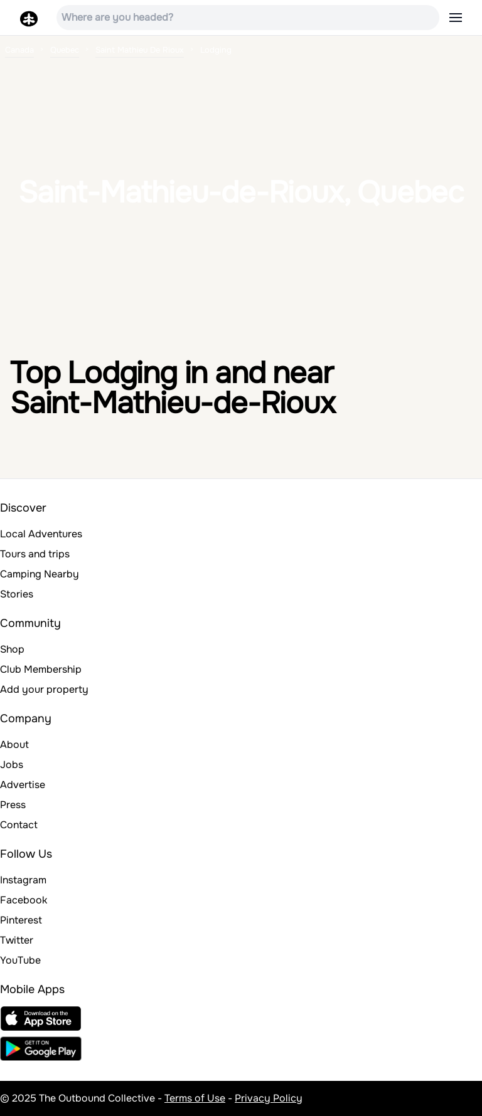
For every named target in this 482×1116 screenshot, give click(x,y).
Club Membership (41, 669)
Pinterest (21, 920)
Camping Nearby (39, 574)
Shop (12, 649)
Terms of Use (194, 1098)
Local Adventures (41, 533)
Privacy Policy (269, 1098)
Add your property (44, 689)
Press (13, 804)
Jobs (11, 764)
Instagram (23, 880)
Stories (16, 594)
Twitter (16, 940)
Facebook (23, 900)
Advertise (22, 784)
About (14, 744)
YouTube (20, 960)
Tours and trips (35, 554)
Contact (19, 824)
